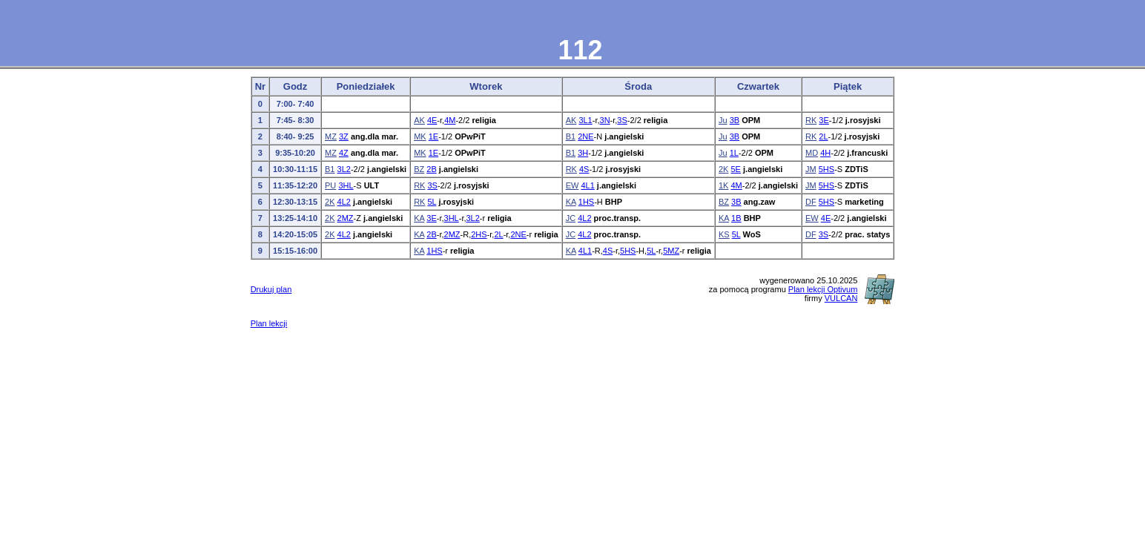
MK (420, 136)
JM (810, 169)
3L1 (585, 120)
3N (605, 120)
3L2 (344, 169)
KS (724, 234)
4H (825, 152)
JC (570, 218)
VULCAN (841, 298)
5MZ (671, 250)
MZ (331, 136)
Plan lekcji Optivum (823, 289)
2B (431, 169)
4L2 (344, 201)
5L (431, 201)
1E (433, 136)
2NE (585, 136)
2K (723, 169)
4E (432, 120)
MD (811, 152)
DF (810, 201)
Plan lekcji (269, 323)
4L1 (587, 185)
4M (449, 120)
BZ (419, 169)
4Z (344, 152)
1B (736, 218)
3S (622, 120)
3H (583, 152)
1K (723, 185)
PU (330, 185)
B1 (570, 136)
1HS (586, 201)
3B (734, 120)
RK (810, 120)
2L (823, 136)
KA (571, 201)
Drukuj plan (271, 289)
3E (823, 120)
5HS (826, 169)
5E (735, 169)
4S (584, 169)
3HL (345, 185)
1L (734, 152)
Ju (723, 120)
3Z (344, 136)
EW (572, 185)
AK (419, 120)
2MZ (345, 218)
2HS (478, 234)
